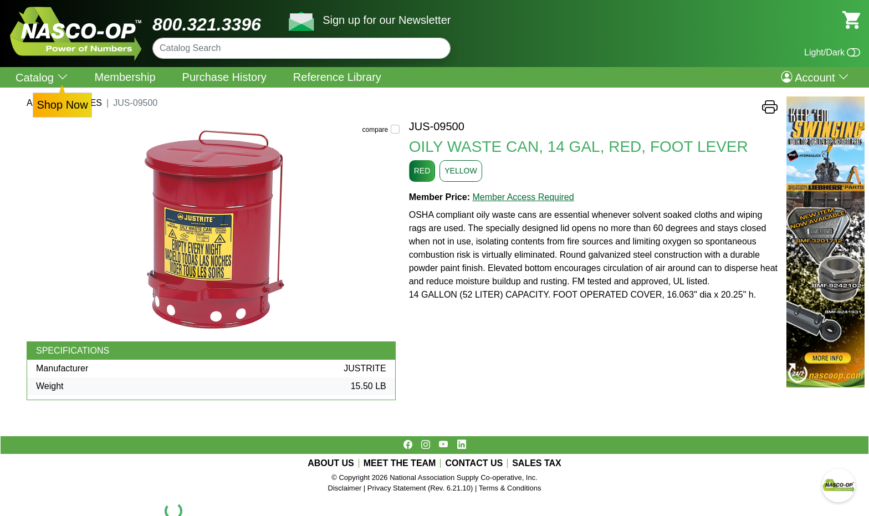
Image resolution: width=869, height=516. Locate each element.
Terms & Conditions (510, 488)
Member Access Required (523, 197)
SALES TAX (536, 463)
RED (422, 170)
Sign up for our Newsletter (387, 20)
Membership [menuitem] (125, 77)
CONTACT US (474, 463)
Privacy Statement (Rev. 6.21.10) (420, 488)
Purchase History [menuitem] (224, 77)
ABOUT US (331, 463)
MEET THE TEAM (400, 463)
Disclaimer (345, 488)
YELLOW (460, 170)
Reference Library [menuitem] (337, 77)
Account (815, 77)
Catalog (42, 77)
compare (375, 130)
